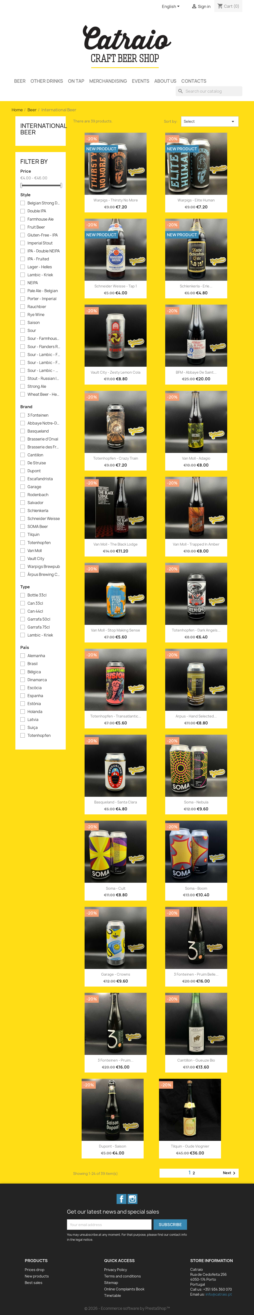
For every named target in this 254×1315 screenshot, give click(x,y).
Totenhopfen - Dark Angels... (196, 630)
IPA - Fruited (38, 259)
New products (37, 1276)
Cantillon (35, 455)
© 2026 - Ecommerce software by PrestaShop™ (127, 1308)
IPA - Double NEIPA (44, 251)
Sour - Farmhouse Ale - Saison (44, 338)
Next (230, 1173)
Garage (34, 486)
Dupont (34, 471)
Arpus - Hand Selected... (196, 716)
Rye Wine (36, 314)
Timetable (112, 1295)
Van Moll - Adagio (196, 458)
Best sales (33, 1282)
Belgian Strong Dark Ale (44, 203)
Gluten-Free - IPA (43, 235)
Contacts (193, 81)
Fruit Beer (36, 227)
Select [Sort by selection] (210, 121)
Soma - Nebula (196, 802)
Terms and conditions (122, 1276)
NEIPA (33, 282)
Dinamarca (37, 679)
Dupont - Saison (112, 1146)
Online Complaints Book (124, 1289)
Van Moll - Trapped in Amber (196, 544)
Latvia (33, 719)
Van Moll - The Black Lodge (116, 544)
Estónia (34, 703)
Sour (32, 330)
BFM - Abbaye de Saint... (196, 372)
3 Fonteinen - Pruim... (115, 1060)
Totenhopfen (39, 542)
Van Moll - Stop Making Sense (115, 630)
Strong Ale (37, 386)
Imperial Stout (40, 243)
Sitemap (111, 1282)
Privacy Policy (115, 1269)
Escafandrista (40, 479)
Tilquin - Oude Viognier (190, 1146)
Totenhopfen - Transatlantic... (115, 716)
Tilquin (33, 534)
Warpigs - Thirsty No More (116, 200)
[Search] (209, 91)
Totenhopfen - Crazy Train (115, 458)
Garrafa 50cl (39, 619)
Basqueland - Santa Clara (115, 802)
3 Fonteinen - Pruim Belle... (196, 974)
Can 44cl (35, 611)
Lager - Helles (40, 267)
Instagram (132, 1199)
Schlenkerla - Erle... (196, 286)
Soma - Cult (116, 888)
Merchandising (108, 81)
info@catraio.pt (219, 1294)
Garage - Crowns (115, 974)
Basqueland (38, 431)
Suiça (33, 727)
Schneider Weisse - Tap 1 (116, 286)
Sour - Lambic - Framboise (44, 354)
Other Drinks (47, 81)
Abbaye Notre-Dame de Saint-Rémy (44, 423)
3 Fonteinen (38, 415)
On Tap (76, 81)
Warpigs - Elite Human (196, 200)
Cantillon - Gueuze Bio (196, 1060)
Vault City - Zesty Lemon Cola (115, 372)
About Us (165, 81)
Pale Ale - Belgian (43, 290)
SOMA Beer (38, 526)
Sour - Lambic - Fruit (44, 362)
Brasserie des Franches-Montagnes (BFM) (44, 447)
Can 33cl (35, 603)
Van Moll (35, 550)
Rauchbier (37, 306)
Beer (20, 81)
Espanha (35, 695)
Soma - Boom (196, 888)
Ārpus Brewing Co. (44, 574)
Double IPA (37, 211)
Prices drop (34, 1269)
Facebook (122, 1199)
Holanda (35, 711)
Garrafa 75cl (39, 627)
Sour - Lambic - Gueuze (44, 370)
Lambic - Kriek (40, 275)
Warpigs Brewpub (44, 566)
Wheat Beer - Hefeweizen (44, 394)
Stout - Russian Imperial (44, 378)
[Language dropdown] (171, 7)
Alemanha (36, 655)
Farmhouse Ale (41, 219)
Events (140, 81)
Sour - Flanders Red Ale (44, 346)
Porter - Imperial (42, 298)
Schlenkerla (38, 510)
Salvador (35, 502)
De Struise (37, 463)
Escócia (35, 687)
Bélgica (34, 672)
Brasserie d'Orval (43, 439)
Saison (34, 322)
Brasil (32, 663)
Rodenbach (38, 494)
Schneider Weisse (44, 518)
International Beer (43, 128)
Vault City (36, 558)
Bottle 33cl (37, 595)
